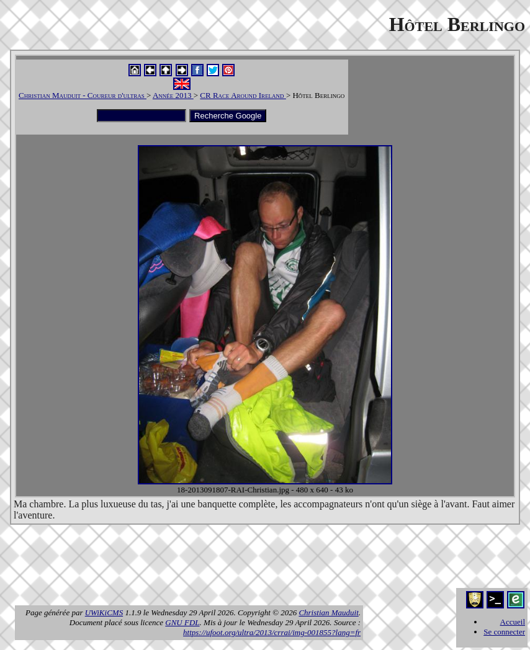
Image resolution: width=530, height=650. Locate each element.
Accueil (512, 621)
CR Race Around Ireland (243, 95)
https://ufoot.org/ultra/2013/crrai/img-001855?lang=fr (272, 632)
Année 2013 (173, 95)
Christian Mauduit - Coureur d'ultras (82, 95)
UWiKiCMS (104, 612)
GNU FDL (182, 622)
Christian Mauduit (328, 612)
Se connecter (504, 631)
